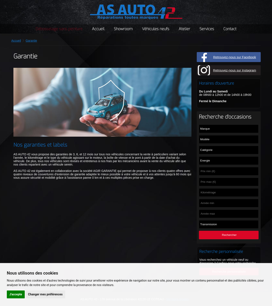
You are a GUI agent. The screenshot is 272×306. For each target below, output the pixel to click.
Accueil (98, 28)
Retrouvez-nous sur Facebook (234, 57)
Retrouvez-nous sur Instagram (234, 70)
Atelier (184, 28)
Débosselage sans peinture (59, 28)
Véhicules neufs (155, 28)
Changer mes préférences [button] (45, 294)
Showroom (123, 28)
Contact (229, 28)
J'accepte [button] (15, 294)
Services (207, 28)
